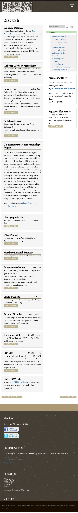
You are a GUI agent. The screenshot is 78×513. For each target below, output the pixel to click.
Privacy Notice (9, 462)
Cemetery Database (58, 39)
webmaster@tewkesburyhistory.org (16, 489)
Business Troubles (58, 48)
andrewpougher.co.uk (48, 505)
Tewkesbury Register (58, 53)
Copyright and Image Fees (61, 67)
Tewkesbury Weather (59, 70)
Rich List (54, 61)
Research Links (57, 56)
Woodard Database (58, 37)
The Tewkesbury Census (60, 42)
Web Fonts (65, 505)
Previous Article (12, 397)
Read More (11, 57)
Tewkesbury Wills (57, 59)
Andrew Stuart (30, 505)
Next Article (68, 397)
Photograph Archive (58, 50)
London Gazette (57, 64)
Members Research (58, 45)
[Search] (57, 26)
